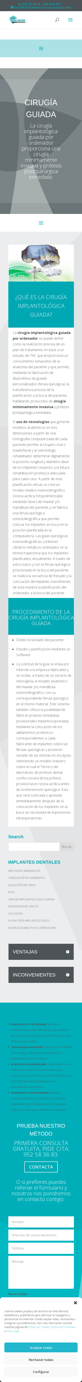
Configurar (41, 1371)
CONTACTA (41, 1167)
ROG (11, 892)
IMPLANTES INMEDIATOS (24, 871)
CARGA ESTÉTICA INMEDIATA (26, 878)
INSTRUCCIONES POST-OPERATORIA (32, 928)
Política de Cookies (39, 1327)
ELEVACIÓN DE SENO (22, 885)
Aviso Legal (12, 1331)
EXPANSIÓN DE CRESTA (23, 906)
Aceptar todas (41, 1347)
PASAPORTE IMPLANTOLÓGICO (29, 921)
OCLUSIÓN (15, 913)
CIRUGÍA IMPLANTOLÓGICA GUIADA (31, 899)
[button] (75, 1303)
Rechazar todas (41, 1359)
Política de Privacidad (63, 1327)
